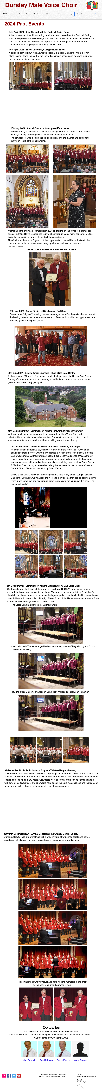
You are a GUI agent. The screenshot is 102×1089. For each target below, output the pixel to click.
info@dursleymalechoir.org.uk (86, 1076)
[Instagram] (4, 1076)
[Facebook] (9, 1076)
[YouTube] (19, 1076)
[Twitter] (14, 1076)
